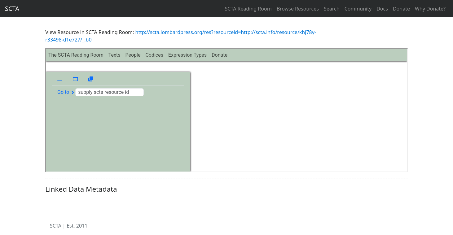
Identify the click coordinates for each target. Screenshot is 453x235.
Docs (382, 8)
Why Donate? (430, 8)
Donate (401, 8)
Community (358, 8)
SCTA (12, 8)
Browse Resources (298, 8)
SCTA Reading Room (248, 8)
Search (332, 8)
